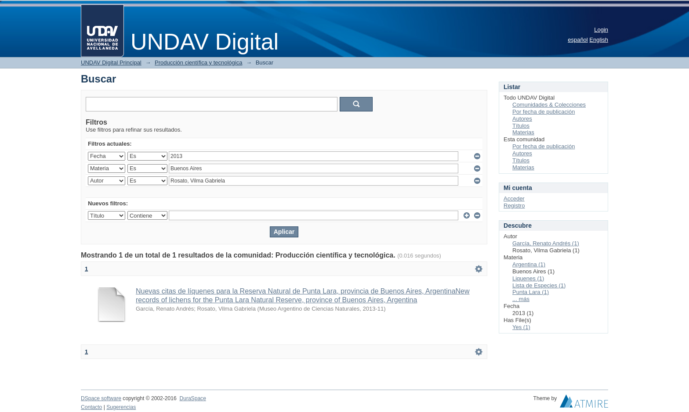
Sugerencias (121, 407)
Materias (523, 132)
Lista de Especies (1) (539, 285)
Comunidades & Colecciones (549, 104)
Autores (522, 118)
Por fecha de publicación (543, 111)
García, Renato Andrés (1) (545, 243)
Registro (514, 205)
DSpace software (101, 398)
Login (601, 29)
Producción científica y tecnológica (198, 62)
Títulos (520, 125)
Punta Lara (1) (530, 292)
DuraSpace (192, 398)
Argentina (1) (528, 264)
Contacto (91, 407)
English (598, 39)
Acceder (514, 198)
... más (520, 299)
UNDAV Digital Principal (111, 62)
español (578, 39)
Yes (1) (521, 327)
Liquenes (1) (528, 278)
